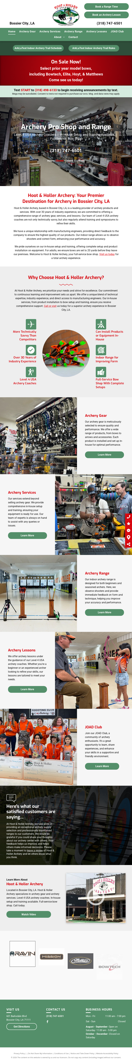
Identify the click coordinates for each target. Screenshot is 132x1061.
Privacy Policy (19, 1053)
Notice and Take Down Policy (82, 1053)
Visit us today (107, 254)
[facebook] (47, 1022)
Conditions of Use (61, 1053)
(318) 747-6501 (109, 23)
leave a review (35, 850)
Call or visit (50, 306)
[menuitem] (11, 31)
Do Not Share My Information (40, 1053)
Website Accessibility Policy (107, 1053)
